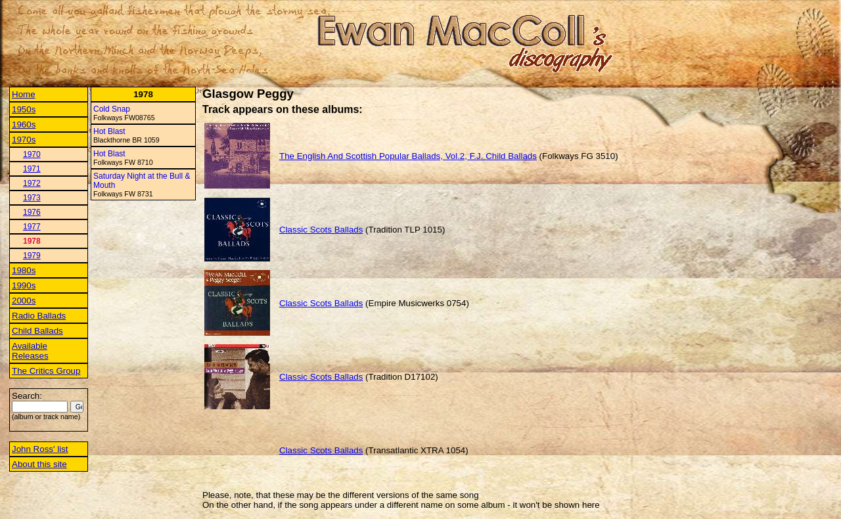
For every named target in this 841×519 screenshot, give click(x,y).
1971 (32, 168)
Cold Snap (111, 109)
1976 (32, 212)
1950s (23, 109)
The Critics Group (46, 371)
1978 (32, 241)
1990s (23, 285)
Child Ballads (37, 331)
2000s (23, 300)
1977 (32, 226)
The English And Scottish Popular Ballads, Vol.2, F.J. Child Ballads (408, 156)
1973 (32, 197)
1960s (23, 124)
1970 (32, 154)
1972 (32, 183)
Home (23, 94)
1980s (23, 270)
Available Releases (30, 351)
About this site (39, 464)
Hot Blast (109, 131)
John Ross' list (40, 449)
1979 (32, 255)
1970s (23, 140)
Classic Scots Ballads (321, 230)
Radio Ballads (39, 316)
